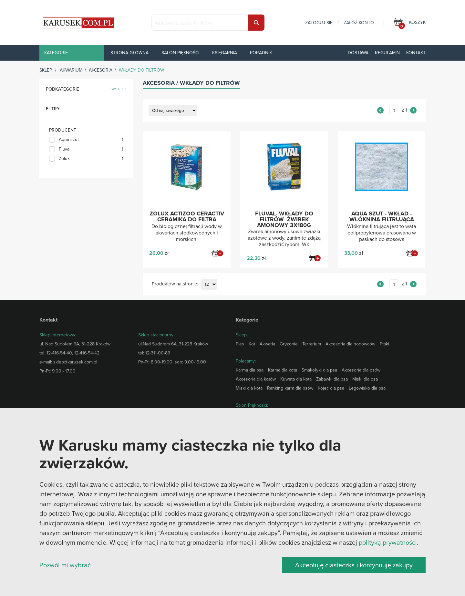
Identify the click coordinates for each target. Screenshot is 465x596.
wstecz (119, 89)
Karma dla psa (250, 370)
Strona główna (129, 52)
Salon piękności (180, 52)
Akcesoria (100, 70)
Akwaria (267, 344)
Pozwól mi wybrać (65, 565)
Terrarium (311, 344)
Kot (252, 344)
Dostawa (358, 52)
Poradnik (261, 52)
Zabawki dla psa (332, 379)
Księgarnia (224, 52)
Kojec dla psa (331, 388)
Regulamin (387, 52)
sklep (45, 70)
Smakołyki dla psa (319, 370)
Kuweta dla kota (296, 379)
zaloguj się (319, 22)
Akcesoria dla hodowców (350, 344)
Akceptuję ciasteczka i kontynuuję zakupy (354, 565)
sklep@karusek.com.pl (75, 362)
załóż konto (359, 22)
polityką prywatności (388, 542)
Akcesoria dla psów (361, 370)
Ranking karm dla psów (290, 388)
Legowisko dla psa (367, 388)
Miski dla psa (365, 379)
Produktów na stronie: (175, 284)
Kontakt (416, 52)
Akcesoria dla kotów (256, 379)
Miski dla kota (249, 388)
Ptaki (384, 344)
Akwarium (71, 70)
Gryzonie (289, 344)
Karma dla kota (282, 370)
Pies (240, 344)
